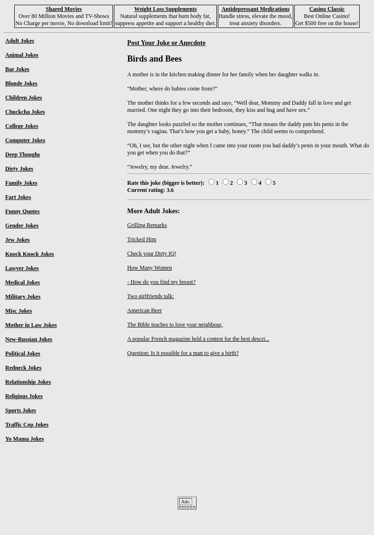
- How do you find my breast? (161, 282)
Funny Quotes (22, 211)
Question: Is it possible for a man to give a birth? (183, 353)
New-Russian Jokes (28, 339)
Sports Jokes (20, 410)
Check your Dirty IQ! (152, 253)
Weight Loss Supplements (165, 9)
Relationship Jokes (28, 382)
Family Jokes (21, 183)
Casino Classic (327, 9)
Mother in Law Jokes (31, 325)
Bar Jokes (17, 69)
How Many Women (149, 267)
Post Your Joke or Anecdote (166, 42)
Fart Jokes (18, 197)
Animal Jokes (21, 55)
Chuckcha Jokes (25, 112)
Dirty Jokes (19, 168)
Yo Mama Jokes (24, 438)
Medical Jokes (22, 282)
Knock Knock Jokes (29, 254)
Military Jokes (22, 296)
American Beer (144, 310)
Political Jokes (22, 353)
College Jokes (21, 126)
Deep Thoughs (22, 154)
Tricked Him (141, 239)
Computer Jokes (25, 140)
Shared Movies (64, 9)
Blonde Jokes (21, 83)
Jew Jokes (17, 239)
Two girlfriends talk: (150, 296)
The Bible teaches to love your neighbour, (175, 324)
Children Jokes (23, 97)
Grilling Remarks (147, 225)
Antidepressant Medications (256, 9)
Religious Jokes (24, 396)
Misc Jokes (18, 311)
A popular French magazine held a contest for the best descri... (198, 339)
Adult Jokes (19, 40)
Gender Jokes (21, 225)
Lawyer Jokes (22, 268)
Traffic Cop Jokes (26, 424)
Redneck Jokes (23, 367)
